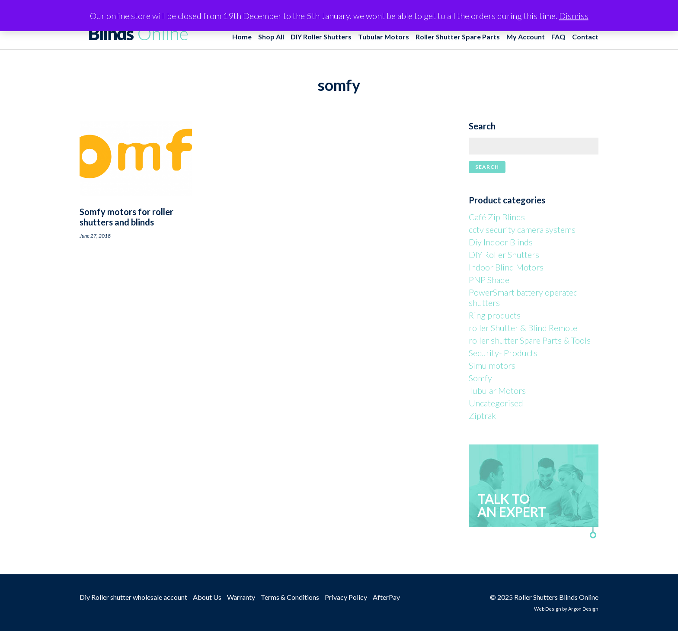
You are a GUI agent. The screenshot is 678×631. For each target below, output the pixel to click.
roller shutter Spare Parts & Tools (530, 340)
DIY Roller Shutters (321, 36)
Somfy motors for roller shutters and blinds (126, 216)
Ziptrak (482, 415)
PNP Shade (489, 279)
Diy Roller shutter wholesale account (133, 597)
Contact (585, 36)
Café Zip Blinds (497, 217)
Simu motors (492, 365)
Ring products (495, 315)
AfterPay (386, 597)
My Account (525, 36)
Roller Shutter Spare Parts (458, 36)
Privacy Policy (346, 597)
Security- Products (503, 353)
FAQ (558, 36)
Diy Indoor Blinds (501, 242)
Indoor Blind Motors (506, 267)
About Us (207, 597)
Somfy (480, 378)
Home (242, 36)
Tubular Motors (383, 36)
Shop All (271, 36)
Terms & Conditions (290, 597)
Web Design (547, 609)
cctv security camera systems (522, 229)
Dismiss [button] (573, 15)
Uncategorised (496, 403)
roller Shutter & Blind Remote (523, 327)
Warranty (241, 597)
